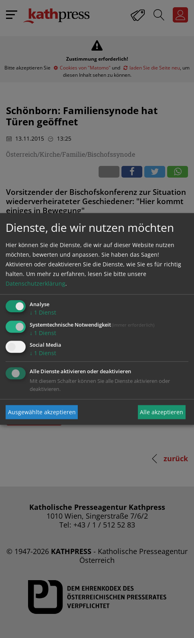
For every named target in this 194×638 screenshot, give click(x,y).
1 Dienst (43, 312)
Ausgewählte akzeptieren (42, 412)
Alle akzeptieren (161, 412)
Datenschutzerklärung (35, 283)
